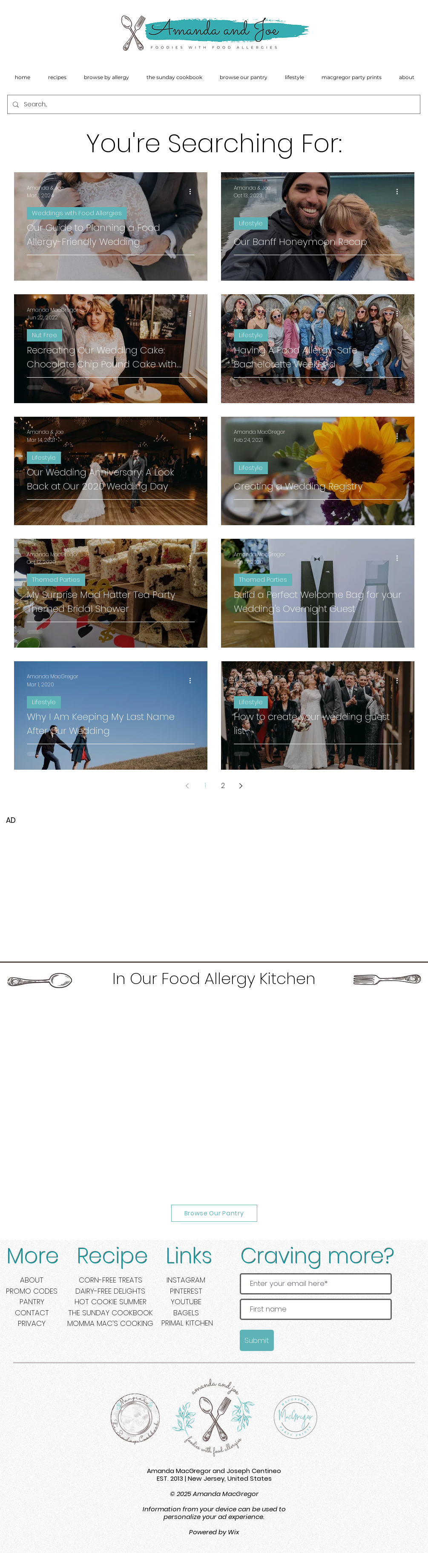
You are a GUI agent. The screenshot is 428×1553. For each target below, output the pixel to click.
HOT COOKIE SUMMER (110, 1302)
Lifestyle (251, 223)
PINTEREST (186, 1291)
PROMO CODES (31, 1291)
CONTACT (32, 1313)
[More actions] (193, 192)
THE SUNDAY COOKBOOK (110, 1313)
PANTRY (32, 1302)
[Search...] (213, 104)
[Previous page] (187, 786)
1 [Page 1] (205, 786)
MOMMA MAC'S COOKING (110, 1323)
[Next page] (241, 786)
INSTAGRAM (186, 1280)
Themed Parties (56, 579)
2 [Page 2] (223, 786)
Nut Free (44, 335)
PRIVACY (32, 1323)
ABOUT (31, 1280)
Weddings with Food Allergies (77, 213)
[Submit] (257, 1340)
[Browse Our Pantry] (214, 1213)
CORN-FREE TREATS (110, 1280)
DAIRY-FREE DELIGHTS (110, 1291)
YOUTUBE (186, 1302)
